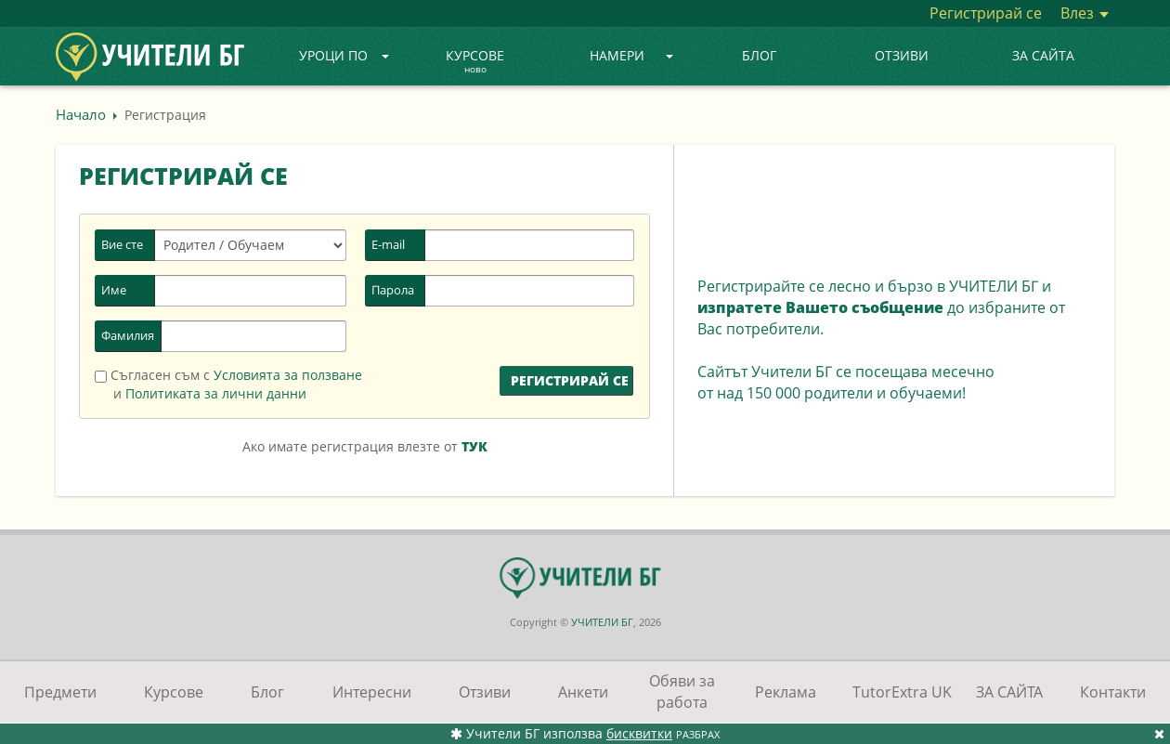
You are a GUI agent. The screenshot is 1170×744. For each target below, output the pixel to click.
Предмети (60, 692)
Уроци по (344, 55)
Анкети (583, 692)
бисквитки (639, 733)
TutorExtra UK (902, 692)
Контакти (1113, 692)
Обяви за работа (682, 691)
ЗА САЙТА (1043, 55)
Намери (631, 55)
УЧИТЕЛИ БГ (602, 622)
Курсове (475, 62)
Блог (759, 55)
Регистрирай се (986, 13)
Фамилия (127, 335)
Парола (392, 289)
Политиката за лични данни (215, 393)
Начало (81, 114)
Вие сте (122, 244)
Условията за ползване (288, 375)
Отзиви (902, 55)
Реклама (785, 692)
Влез (1084, 13)
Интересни (371, 692)
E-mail (388, 244)
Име (113, 289)
